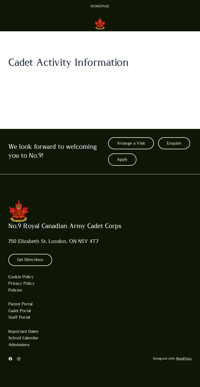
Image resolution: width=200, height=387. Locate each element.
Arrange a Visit (131, 143)
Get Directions (30, 260)
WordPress (184, 358)
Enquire (174, 143)
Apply (122, 159)
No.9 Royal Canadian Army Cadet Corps (64, 226)
